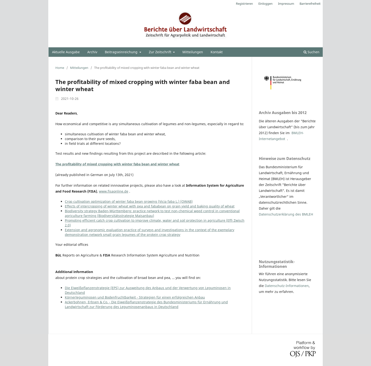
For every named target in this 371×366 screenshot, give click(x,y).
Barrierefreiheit (310, 3)
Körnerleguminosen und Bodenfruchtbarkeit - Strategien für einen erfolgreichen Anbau (135, 297)
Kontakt (217, 52)
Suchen (311, 52)
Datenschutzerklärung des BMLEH (286, 214)
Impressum (286, 3)
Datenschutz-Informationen (287, 285)
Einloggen (265, 3)
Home (59, 68)
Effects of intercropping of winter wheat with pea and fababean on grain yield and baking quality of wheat (149, 206)
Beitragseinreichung (121, 52)
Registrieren (244, 3)
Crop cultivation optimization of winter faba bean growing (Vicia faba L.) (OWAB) (129, 201)
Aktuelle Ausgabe (66, 52)
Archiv (92, 52)
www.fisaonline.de (113, 191)
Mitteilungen (192, 52)
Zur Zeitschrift (160, 52)
